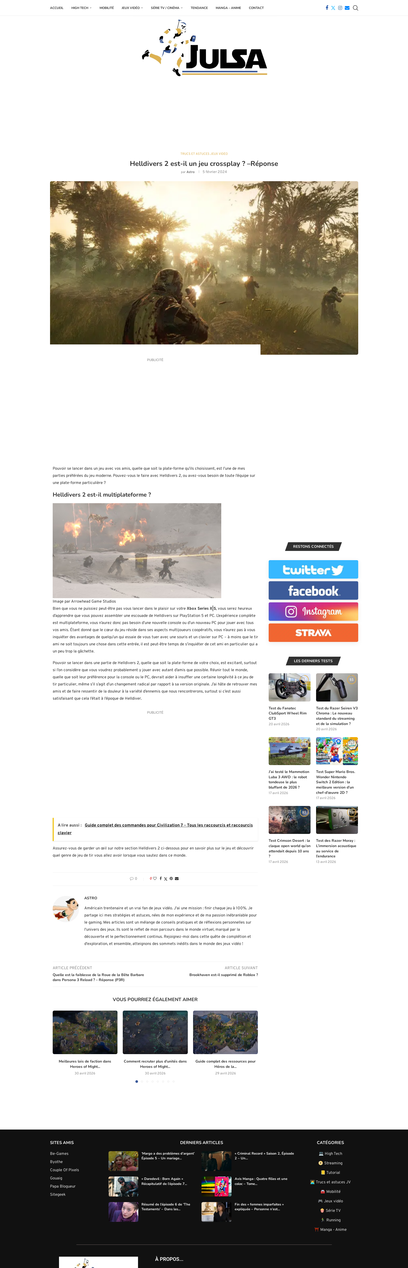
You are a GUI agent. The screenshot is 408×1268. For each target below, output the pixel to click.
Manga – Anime (228, 8)
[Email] (347, 8)
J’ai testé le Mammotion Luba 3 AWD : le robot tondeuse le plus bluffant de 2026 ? (289, 779)
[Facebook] (327, 8)
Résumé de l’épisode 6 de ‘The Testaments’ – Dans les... (165, 1206)
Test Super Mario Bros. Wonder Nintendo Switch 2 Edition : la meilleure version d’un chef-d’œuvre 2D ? (335, 782)
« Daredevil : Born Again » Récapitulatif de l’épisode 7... (164, 1180)
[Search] (355, 8)
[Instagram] (340, 8)
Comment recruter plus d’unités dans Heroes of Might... (155, 1064)
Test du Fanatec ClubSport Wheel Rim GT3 (288, 713)
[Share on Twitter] (166, 878)
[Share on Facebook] (161, 878)
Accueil (56, 8)
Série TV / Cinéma (165, 8)
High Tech (79, 8)
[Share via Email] (177, 878)
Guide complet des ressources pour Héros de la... (225, 1064)
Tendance (199, 8)
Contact (256, 8)
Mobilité (107, 8)
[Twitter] (333, 8)
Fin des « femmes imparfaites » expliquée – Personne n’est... (259, 1206)
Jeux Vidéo (131, 8)
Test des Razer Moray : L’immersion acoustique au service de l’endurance (336, 848)
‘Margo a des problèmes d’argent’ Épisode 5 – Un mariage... (168, 1155)
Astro (190, 172)
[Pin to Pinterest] (171, 878)
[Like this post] (155, 878)
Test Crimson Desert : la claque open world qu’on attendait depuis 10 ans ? (290, 848)
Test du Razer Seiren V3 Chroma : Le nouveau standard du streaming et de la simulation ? (337, 715)
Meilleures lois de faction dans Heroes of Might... (85, 1064)
